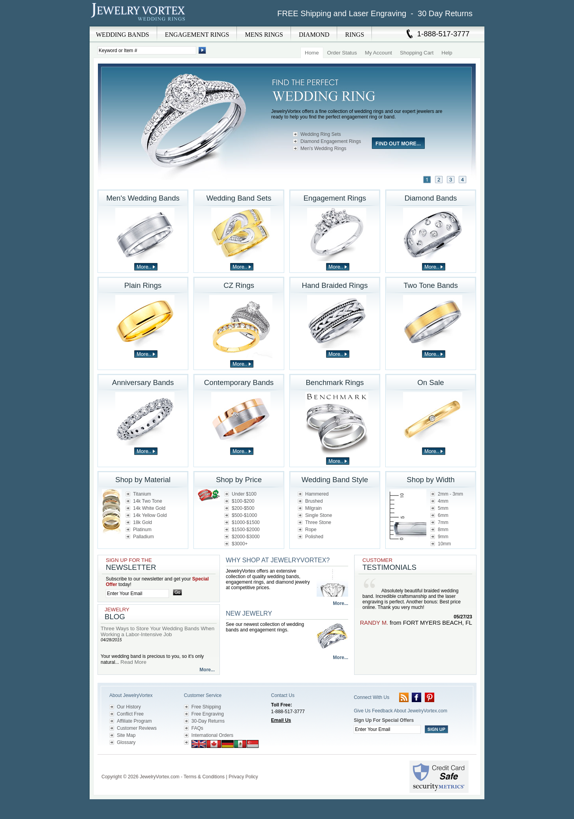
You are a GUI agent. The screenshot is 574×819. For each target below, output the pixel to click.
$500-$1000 (244, 515)
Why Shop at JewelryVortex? (278, 560)
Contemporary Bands (239, 382)
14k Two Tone (147, 501)
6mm (443, 515)
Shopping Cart (416, 53)
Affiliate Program (134, 721)
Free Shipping (206, 706)
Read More (133, 662)
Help (446, 53)
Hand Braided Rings (335, 285)
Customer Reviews (137, 728)
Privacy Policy (243, 777)
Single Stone (318, 515)
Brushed (314, 501)
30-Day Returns (208, 721)
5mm (443, 508)
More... (207, 669)
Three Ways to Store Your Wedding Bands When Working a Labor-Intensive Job (157, 631)
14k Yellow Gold (150, 515)
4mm (443, 501)
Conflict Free (130, 714)
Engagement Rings (335, 198)
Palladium (143, 536)
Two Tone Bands (430, 285)
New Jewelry (249, 613)
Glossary (126, 742)
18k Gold (142, 522)
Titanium (142, 494)
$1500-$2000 (246, 529)
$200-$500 (243, 508)
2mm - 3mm (450, 494)
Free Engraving (207, 714)
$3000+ (240, 543)
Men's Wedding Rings (323, 148)
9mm (443, 536)
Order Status (342, 53)
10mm (444, 543)
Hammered (316, 494)
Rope (311, 529)
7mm (443, 522)
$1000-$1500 (246, 522)
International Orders (212, 735)
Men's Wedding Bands (143, 198)
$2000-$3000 (246, 536)
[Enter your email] (137, 593)
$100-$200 (243, 501)
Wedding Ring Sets (320, 134)
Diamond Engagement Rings (330, 141)
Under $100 (244, 494)
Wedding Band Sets (239, 198)
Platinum (142, 529)
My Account (378, 53)
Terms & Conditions (204, 777)
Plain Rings (142, 285)
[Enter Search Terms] (147, 50)
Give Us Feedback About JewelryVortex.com (400, 711)
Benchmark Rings (335, 382)
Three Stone (318, 522)
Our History (129, 706)
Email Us (281, 720)
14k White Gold (149, 508)
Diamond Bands (431, 198)
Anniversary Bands (143, 382)
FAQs (197, 728)
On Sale (430, 382)
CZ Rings (238, 285)
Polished (314, 536)
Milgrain (313, 508)
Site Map (126, 735)
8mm (443, 529)
